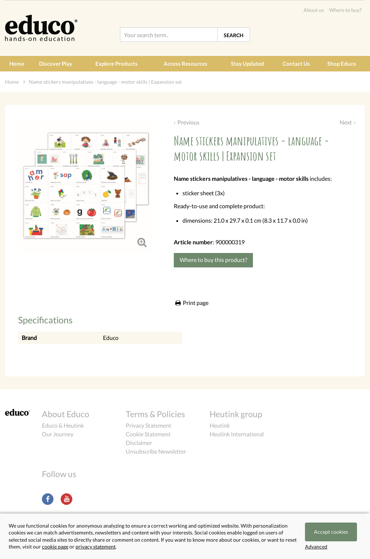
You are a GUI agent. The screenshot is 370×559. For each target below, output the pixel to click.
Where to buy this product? (213, 259)
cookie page (55, 546)
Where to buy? (345, 10)
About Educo (65, 414)
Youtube (66, 499)
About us (314, 10)
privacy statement (96, 546)
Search (234, 35)
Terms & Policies (155, 414)
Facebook (47, 499)
